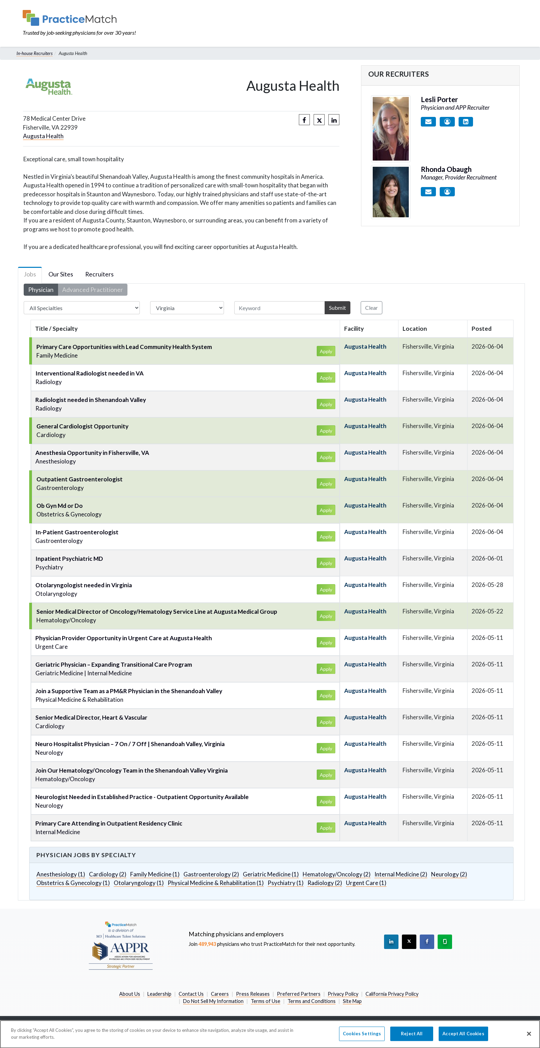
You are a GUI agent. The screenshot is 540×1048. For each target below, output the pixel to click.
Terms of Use (265, 1001)
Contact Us (191, 994)
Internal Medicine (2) (400, 874)
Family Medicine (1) (155, 874)
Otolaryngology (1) (139, 882)
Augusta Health (43, 136)
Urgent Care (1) (366, 882)
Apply (326, 351)
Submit (337, 307)
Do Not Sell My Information (213, 1001)
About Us (129, 994)
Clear (371, 307)
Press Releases (253, 994)
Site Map (352, 1001)
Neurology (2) (449, 874)
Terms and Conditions (312, 1001)
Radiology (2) (324, 882)
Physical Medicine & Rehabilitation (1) (216, 882)
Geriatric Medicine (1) (271, 874)
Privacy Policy (343, 994)
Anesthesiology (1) (60, 874)
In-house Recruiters (34, 53)
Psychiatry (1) (286, 882)
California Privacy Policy (391, 994)
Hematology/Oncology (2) (337, 874)
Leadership (159, 994)
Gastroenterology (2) (211, 874)
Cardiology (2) (107, 874)
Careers (220, 994)
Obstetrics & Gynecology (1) (73, 882)
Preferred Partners (298, 994)
